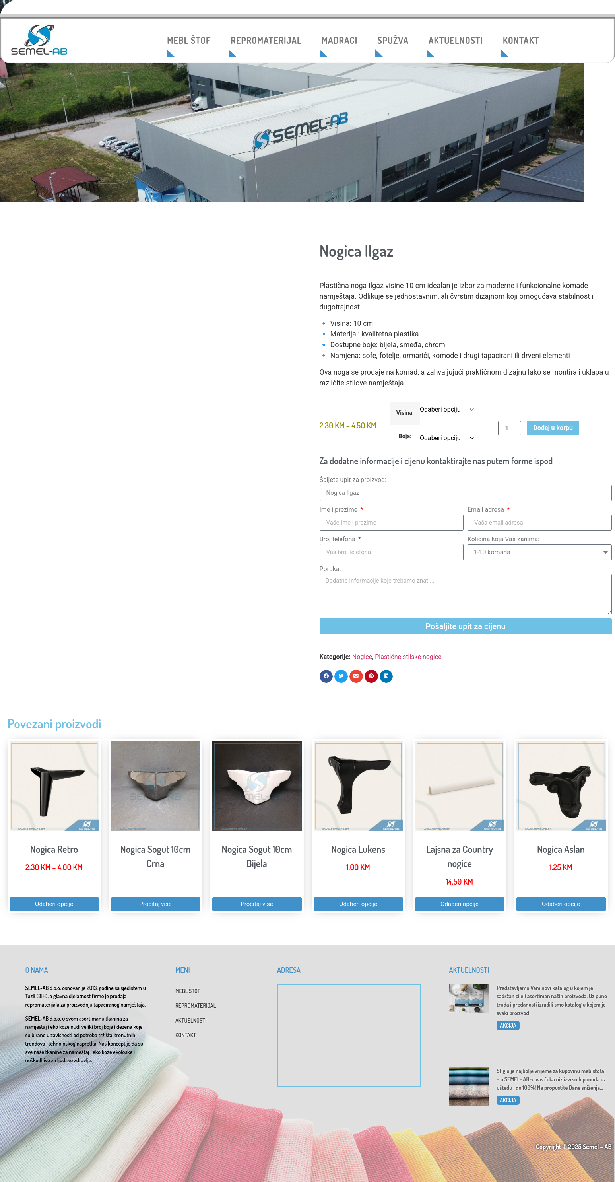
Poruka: (330, 569)
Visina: (405, 413)
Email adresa (487, 509)
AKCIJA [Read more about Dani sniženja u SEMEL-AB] (508, 1100)
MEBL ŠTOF (189, 40)
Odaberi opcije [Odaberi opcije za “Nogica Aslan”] (561, 904)
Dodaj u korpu (552, 428)
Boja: (405, 436)
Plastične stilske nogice (408, 657)
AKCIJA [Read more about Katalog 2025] (508, 1025)
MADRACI (340, 40)
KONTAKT (521, 40)
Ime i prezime (339, 509)
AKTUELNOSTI (456, 40)
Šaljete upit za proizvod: (353, 480)
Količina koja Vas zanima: (503, 539)
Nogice (362, 657)
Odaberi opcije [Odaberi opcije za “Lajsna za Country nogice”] (459, 904)
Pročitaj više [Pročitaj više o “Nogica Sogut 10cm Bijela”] (257, 904)
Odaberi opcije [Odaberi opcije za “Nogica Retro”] (54, 904)
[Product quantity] (509, 428)
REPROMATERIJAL (266, 40)
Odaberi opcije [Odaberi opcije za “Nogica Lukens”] (358, 904)
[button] (326, 676)
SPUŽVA (393, 40)
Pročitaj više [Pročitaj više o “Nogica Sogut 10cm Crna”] (155, 904)
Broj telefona (338, 539)
